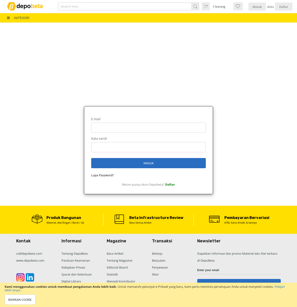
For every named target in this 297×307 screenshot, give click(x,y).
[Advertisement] (148, 57)
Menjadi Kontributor (121, 281)
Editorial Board (117, 267)
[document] (148, 295)
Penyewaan (160, 267)
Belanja (157, 253)
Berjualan (158, 260)
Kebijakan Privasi (73, 267)
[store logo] (28, 6)
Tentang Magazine (119, 260)
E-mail (95, 119)
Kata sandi (99, 138)
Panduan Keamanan (75, 260)
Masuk (257, 7)
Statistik (112, 274)
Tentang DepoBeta (74, 253)
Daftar (283, 7)
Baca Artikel (115, 253)
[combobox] (118, 6)
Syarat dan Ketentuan (76, 274)
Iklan (155, 274)
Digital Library (71, 281)
